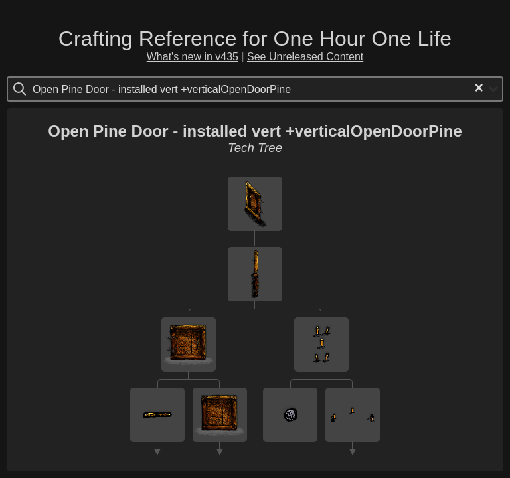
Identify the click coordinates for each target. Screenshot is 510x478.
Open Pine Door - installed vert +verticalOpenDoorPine (255, 131)
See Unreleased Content (305, 56)
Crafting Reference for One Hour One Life (255, 38)
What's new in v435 (192, 56)
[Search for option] (88, 89)
